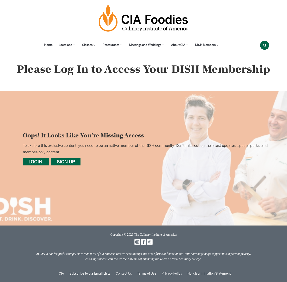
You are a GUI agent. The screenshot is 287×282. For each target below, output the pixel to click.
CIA (61, 273)
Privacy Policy (172, 273)
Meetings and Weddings (145, 45)
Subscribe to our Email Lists (90, 273)
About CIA (178, 45)
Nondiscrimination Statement (209, 273)
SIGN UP (66, 161)
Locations (65, 45)
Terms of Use (146, 273)
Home (48, 45)
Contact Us (124, 273)
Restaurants (110, 45)
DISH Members (205, 45)
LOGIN (35, 161)
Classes (87, 45)
